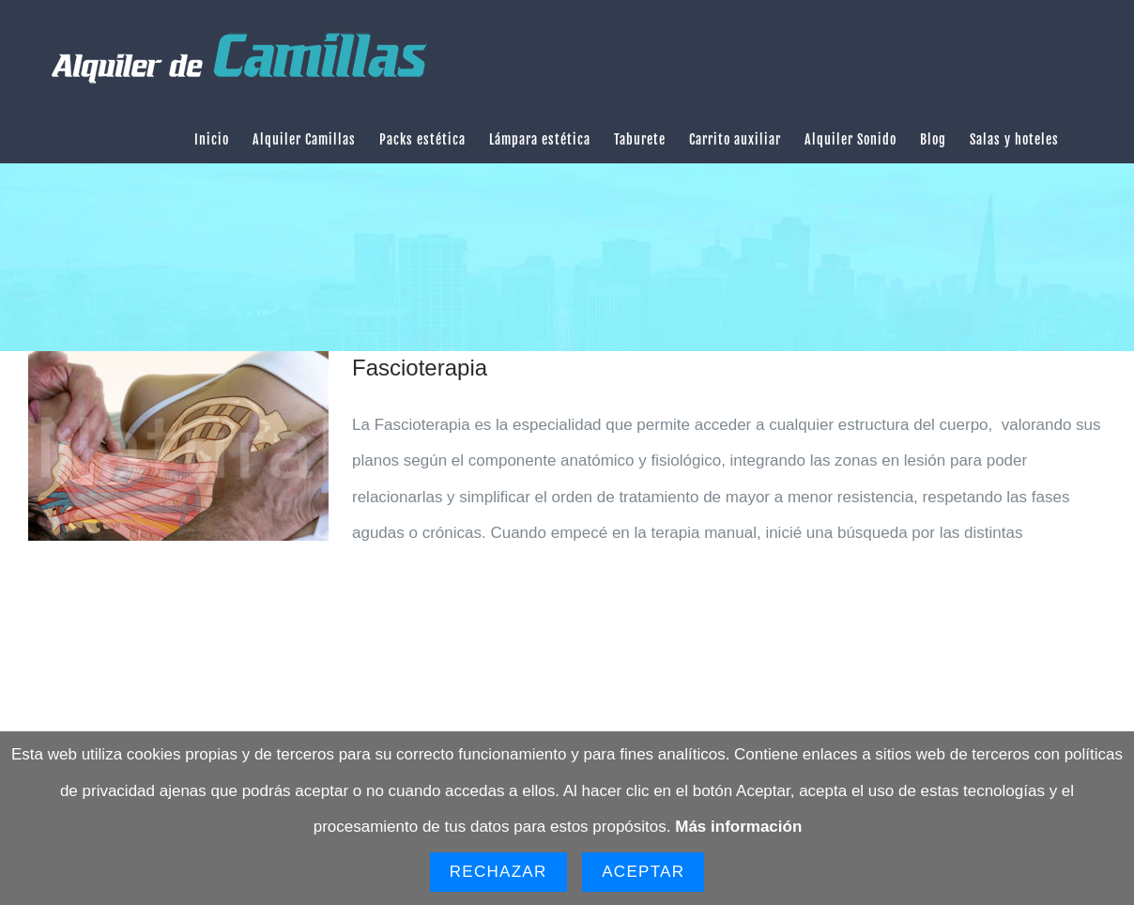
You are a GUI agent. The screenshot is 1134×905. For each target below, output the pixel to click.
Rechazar (498, 872)
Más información (738, 827)
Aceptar (643, 872)
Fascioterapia (419, 367)
